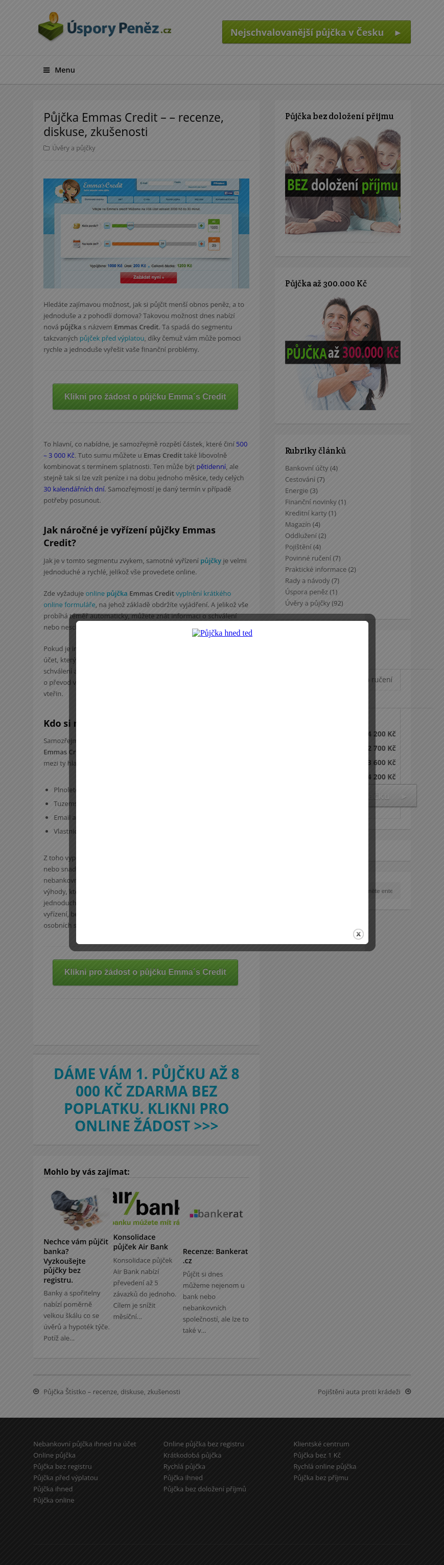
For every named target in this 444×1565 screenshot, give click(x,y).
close (358, 892)
